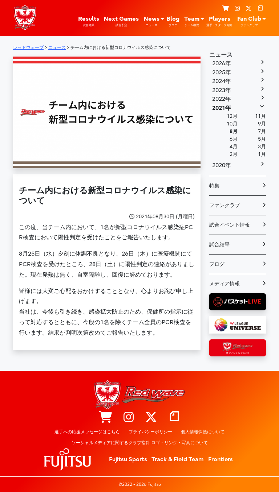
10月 (232, 124)
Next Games (121, 21)
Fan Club (249, 21)
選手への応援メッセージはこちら (87, 431)
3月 (262, 147)
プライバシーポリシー (150, 431)
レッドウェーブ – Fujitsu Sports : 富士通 (24, 17)
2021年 (221, 108)
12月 (232, 116)
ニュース (220, 54)
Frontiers (220, 459)
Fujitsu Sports (128, 459)
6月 (234, 139)
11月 (260, 116)
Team (191, 21)
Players (219, 21)
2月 (234, 154)
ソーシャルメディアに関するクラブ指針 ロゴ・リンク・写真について (140, 442)
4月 (234, 147)
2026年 (221, 63)
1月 (262, 154)
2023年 (221, 90)
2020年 (221, 165)
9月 (262, 124)
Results (88, 21)
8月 (234, 131)
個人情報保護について (203, 431)
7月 (262, 131)
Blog (172, 21)
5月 (262, 139)
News (151, 21)
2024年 (221, 81)
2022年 (221, 99)
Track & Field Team (177, 459)
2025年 (221, 72)
